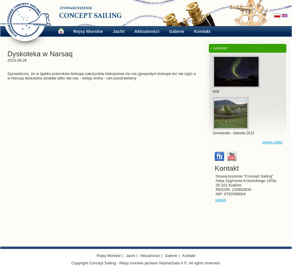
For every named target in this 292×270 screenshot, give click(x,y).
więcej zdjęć (272, 142)
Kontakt (202, 31)
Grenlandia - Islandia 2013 (233, 133)
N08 (216, 92)
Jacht (118, 31)
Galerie (176, 31)
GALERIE (220, 48)
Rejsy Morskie (88, 31)
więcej (220, 200)
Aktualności (146, 31)
